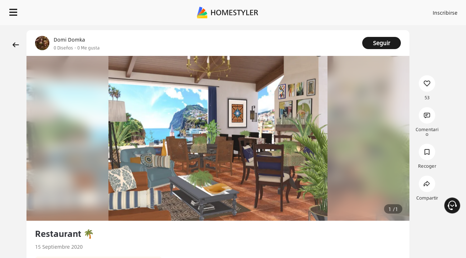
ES (380, 11)
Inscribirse (354, 11)
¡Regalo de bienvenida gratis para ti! (298, 30)
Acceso (326, 11)
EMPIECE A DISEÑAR (428, 11)
